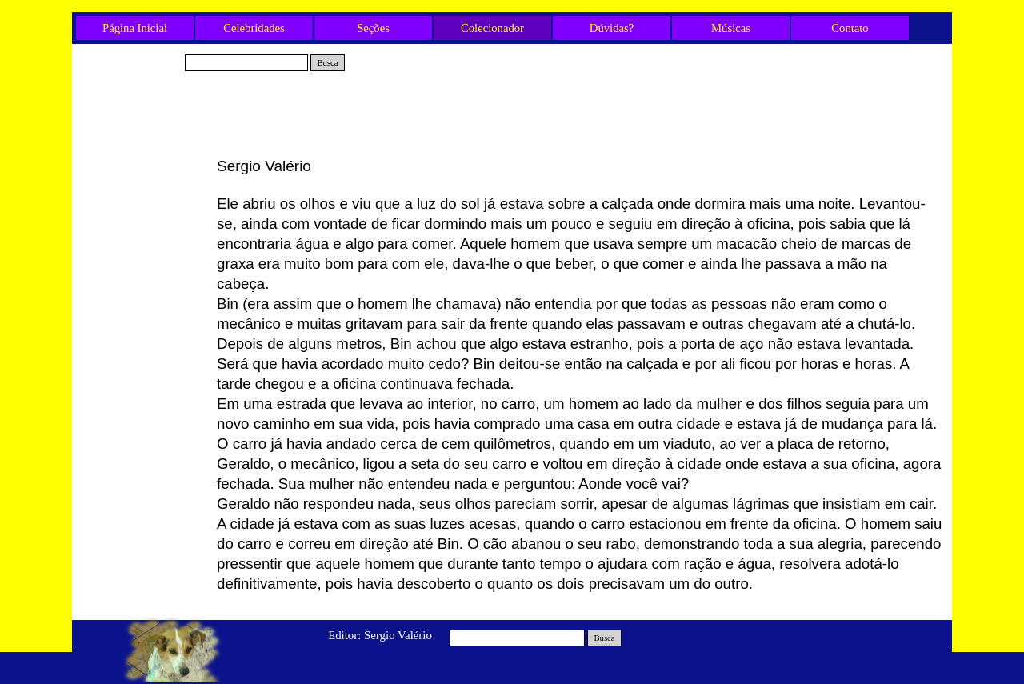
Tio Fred (144, 194)
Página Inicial (134, 28)
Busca (327, 62)
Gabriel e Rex (143, 168)
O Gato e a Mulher (144, 220)
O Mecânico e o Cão (144, 432)
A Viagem (144, 405)
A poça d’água (144, 247)
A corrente (143, 379)
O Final (144, 326)
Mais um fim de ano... (144, 458)
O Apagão (144, 352)
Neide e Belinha (144, 300)
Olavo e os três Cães (144, 273)
